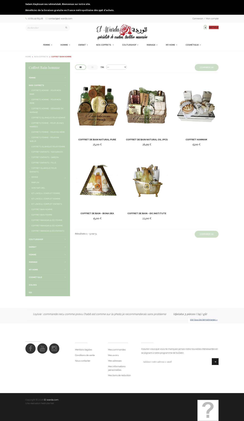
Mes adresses (114, 361)
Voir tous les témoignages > (203, 319)
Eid (30, 293)
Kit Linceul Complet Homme (45, 199)
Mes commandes (117, 349)
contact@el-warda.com (59, 18)
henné (34, 177)
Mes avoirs (113, 355)
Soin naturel (38, 188)
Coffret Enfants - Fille (43, 163)
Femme (32, 78)
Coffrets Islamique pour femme (48, 147)
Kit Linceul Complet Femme (45, 193)
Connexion (197, 18)
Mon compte (212, 18)
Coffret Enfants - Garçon (45, 157)
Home (28, 57)
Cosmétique (35, 277)
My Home (33, 270)
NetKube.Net (47, 403)
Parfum (35, 182)
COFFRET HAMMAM (196, 139)
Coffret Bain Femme (41, 215)
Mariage (33, 262)
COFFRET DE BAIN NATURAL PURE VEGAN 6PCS (97, 139)
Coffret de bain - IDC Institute (146, 213)
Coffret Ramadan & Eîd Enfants (47, 231)
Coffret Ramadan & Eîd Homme (47, 226)
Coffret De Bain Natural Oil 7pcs (147, 139)
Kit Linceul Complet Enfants (46, 204)
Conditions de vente (85, 355)
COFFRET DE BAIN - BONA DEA (97, 213)
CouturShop (36, 239)
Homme (32, 255)
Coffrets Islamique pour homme (48, 118)
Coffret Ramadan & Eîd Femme (46, 220)
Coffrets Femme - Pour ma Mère (48, 132)
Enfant (33, 247)
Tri (102, 67)
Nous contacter (82, 361)
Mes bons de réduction (119, 375)
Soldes (33, 285)
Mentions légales (83, 349)
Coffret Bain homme (42, 209)
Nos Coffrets (36, 85)
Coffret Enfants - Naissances (47, 152)
